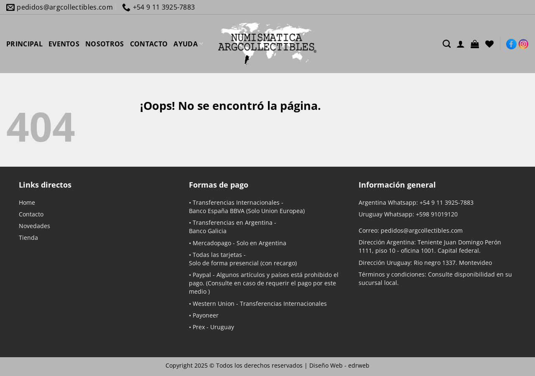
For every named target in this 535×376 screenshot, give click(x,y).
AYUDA (188, 43)
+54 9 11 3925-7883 (447, 202)
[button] (475, 44)
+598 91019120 (437, 214)
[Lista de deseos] (489, 44)
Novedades (34, 226)
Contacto (31, 214)
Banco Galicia (208, 231)
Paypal (202, 275)
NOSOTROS (104, 43)
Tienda (28, 237)
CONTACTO (149, 43)
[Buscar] (447, 44)
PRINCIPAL (24, 43)
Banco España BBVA (217, 211)
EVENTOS (63, 43)
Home (27, 202)
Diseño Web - (339, 365)
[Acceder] (460, 44)
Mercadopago (212, 243)
